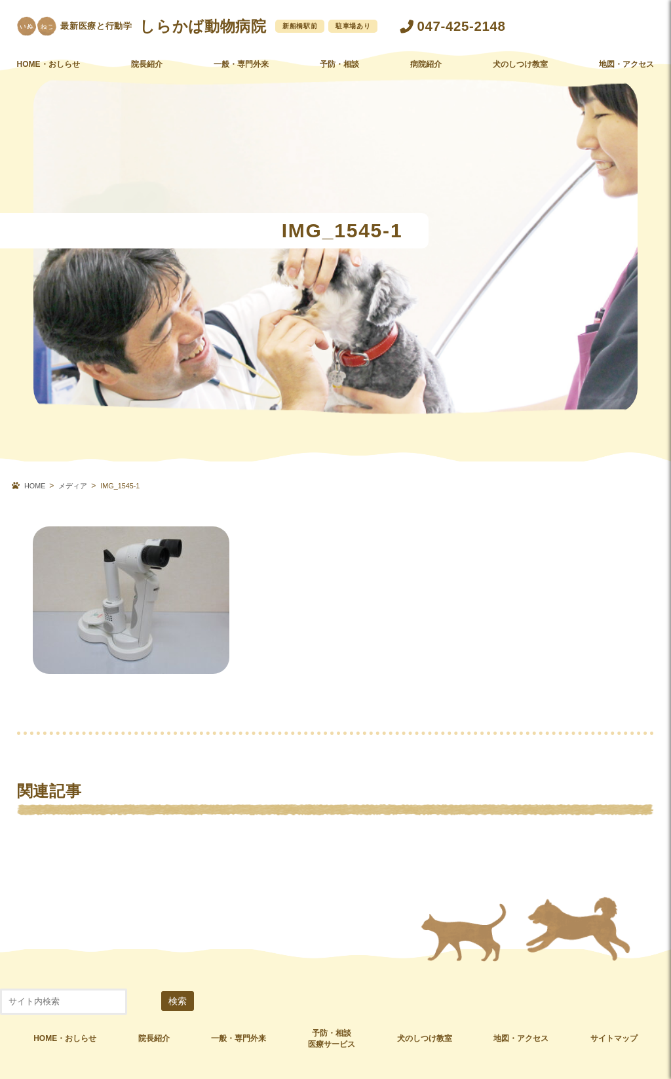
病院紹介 (426, 74)
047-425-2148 (461, 25)
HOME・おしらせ (48, 74)
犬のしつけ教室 (520, 74)
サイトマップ (614, 1038)
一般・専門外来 (241, 74)
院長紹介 (147, 74)
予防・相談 (339, 74)
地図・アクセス (626, 74)
